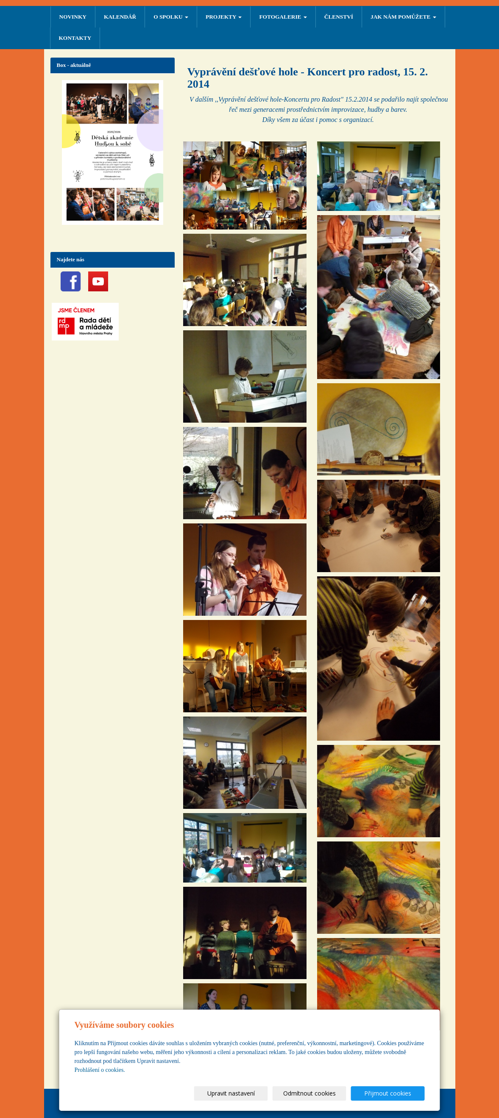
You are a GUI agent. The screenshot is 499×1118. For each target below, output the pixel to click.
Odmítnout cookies (322, 1093)
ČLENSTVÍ (338, 17)
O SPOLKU (170, 17)
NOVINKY (72, 17)
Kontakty (75, 38)
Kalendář (120, 17)
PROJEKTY (224, 17)
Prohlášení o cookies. (100, 1070)
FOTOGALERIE (283, 17)
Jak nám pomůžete (403, 17)
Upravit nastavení (253, 1093)
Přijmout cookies (392, 1093)
